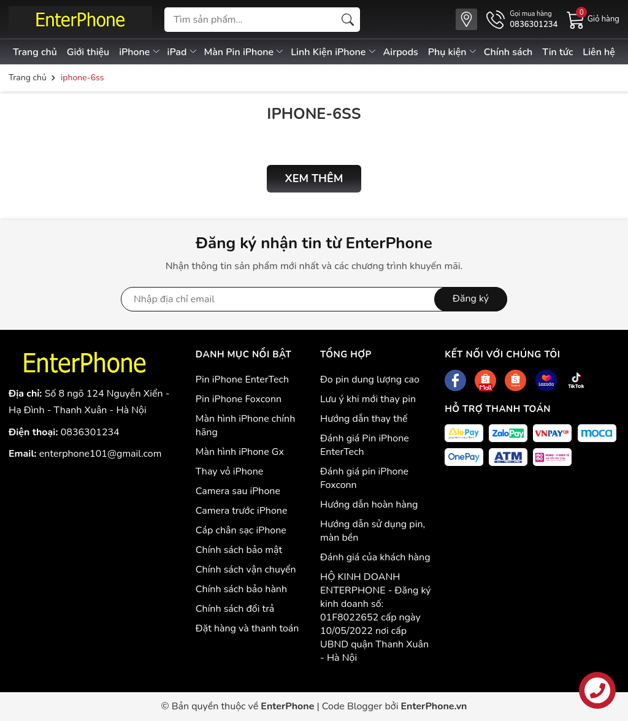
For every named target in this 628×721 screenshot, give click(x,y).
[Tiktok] (576, 380)
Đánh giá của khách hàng (375, 557)
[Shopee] (485, 380)
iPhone (140, 52)
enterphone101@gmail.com (100, 453)
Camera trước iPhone (242, 510)
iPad (182, 52)
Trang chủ (35, 52)
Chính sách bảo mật (239, 550)
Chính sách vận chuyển (246, 569)
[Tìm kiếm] (347, 19)
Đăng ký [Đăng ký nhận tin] (471, 298)
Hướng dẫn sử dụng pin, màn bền (372, 530)
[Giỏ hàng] (593, 19)
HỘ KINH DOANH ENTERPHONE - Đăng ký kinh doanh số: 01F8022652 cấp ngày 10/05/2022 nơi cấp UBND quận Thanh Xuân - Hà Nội (375, 617)
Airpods (400, 52)
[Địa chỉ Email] (314, 299)
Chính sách (508, 52)
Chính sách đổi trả (235, 609)
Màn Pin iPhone (244, 52)
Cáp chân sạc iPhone (241, 530)
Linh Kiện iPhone (334, 52)
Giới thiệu (88, 52)
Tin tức (557, 52)
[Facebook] (455, 380)
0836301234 (90, 432)
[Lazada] (546, 380)
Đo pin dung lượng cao (369, 379)
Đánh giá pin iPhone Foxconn (364, 478)
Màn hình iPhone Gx (240, 452)
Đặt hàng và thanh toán (247, 628)
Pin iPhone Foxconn (238, 399)
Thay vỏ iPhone (229, 471)
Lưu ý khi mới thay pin (368, 399)
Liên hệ (599, 52)
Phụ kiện (453, 52)
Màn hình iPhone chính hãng (245, 425)
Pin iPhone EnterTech (242, 379)
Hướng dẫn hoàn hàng (369, 504)
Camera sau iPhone (238, 491)
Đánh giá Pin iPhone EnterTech (364, 445)
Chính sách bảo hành (241, 589)
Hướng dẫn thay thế (364, 418)
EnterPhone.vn (433, 706)
